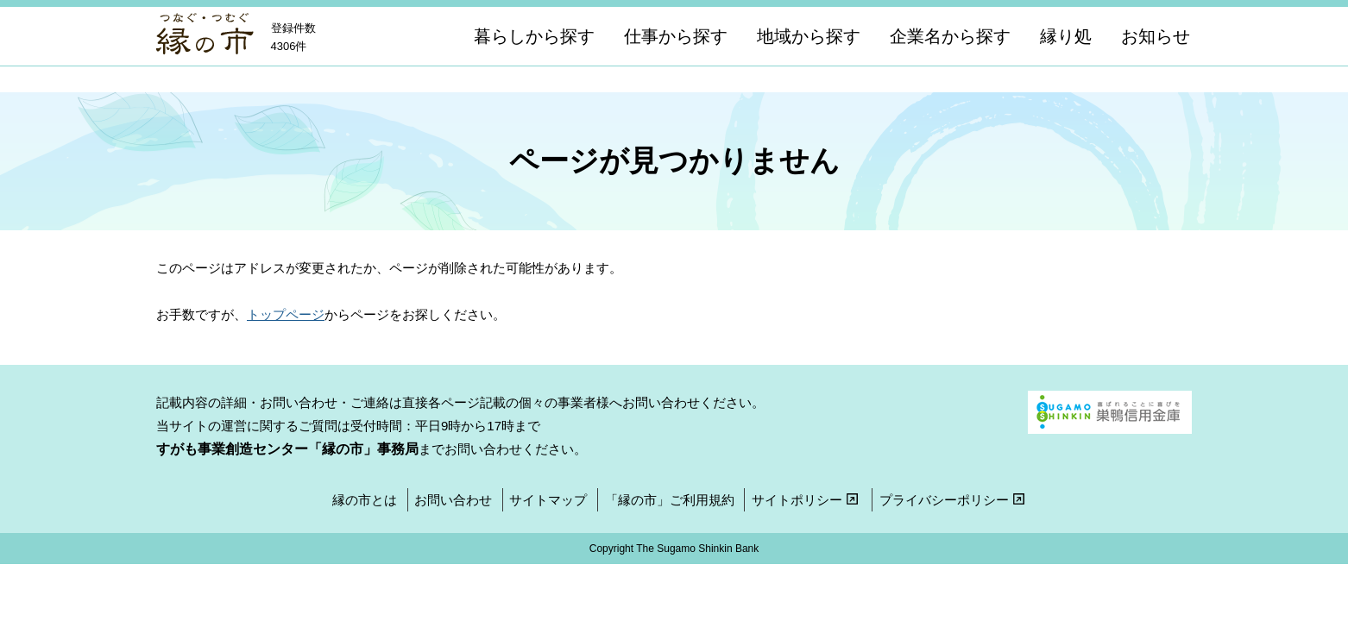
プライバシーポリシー (954, 499)
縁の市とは (364, 499)
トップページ (285, 314)
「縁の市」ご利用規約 (669, 499)
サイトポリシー (807, 499)
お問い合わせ (453, 499)
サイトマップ (548, 499)
